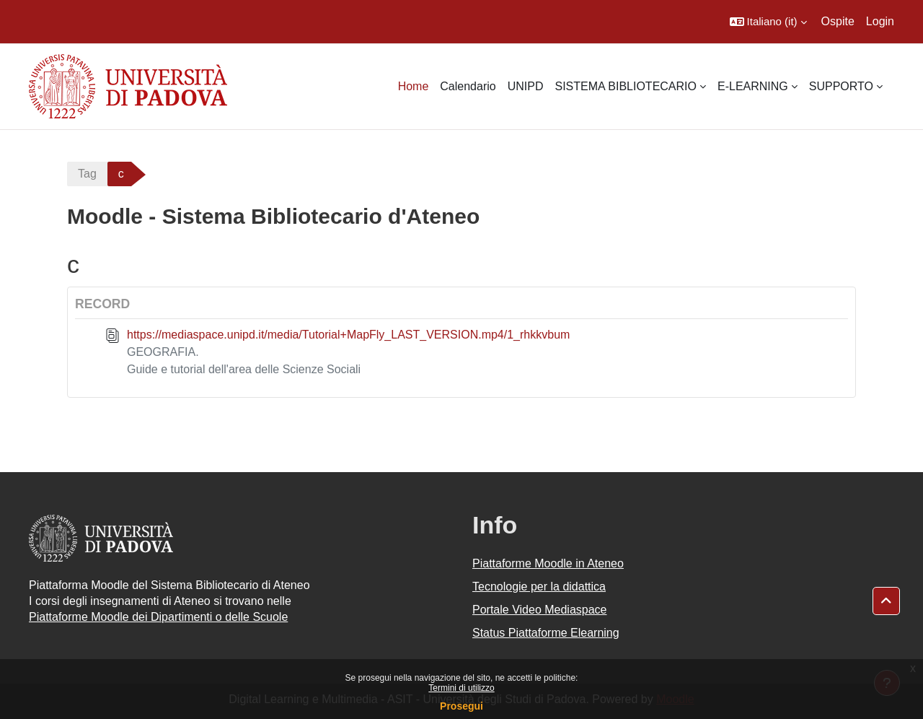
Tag (87, 173)
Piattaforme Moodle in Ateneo (548, 563)
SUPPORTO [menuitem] (841, 86)
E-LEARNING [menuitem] (752, 86)
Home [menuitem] (413, 86)
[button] (768, 21)
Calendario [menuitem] (467, 86)
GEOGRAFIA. (163, 352)
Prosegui (461, 706)
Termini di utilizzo (461, 688)
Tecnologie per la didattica (539, 586)
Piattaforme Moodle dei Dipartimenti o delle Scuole (158, 617)
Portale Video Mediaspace (539, 609)
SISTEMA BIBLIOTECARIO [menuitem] (626, 86)
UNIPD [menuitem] (526, 86)
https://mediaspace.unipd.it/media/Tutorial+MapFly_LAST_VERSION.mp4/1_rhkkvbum (348, 334)
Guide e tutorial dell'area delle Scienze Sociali (244, 369)
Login (880, 21)
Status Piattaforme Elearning (545, 633)
